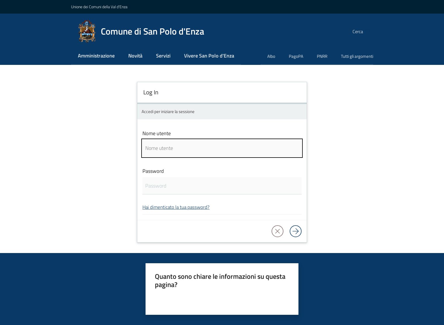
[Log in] (296, 231)
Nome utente (156, 133)
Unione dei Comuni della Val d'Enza (99, 7)
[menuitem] (96, 56)
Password (153, 171)
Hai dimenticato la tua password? (176, 207)
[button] (366, 31)
